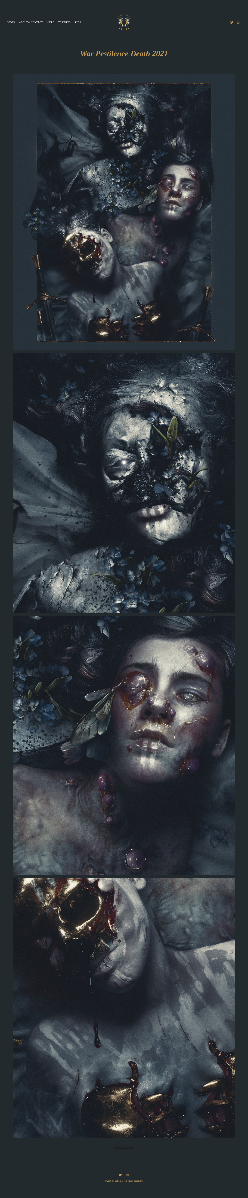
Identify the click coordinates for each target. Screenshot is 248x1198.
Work (11, 22)
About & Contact (31, 22)
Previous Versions (124, 1147)
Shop (77, 22)
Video (50, 22)
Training (64, 22)
